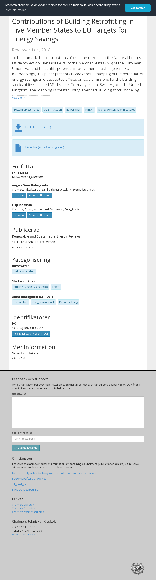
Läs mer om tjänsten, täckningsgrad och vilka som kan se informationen (55, 473)
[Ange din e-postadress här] (78, 439)
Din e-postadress (22, 433)
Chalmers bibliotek (23, 504)
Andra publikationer (39, 195)
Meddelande (19, 394)
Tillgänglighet (20, 484)
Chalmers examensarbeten (28, 512)
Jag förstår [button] (138, 7)
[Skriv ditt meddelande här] (78, 412)
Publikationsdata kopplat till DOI (31, 333)
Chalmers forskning (23, 508)
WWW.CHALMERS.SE (24, 534)
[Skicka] (26, 448)
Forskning (19, 195)
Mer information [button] (16, 10)
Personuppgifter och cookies (29, 478)
